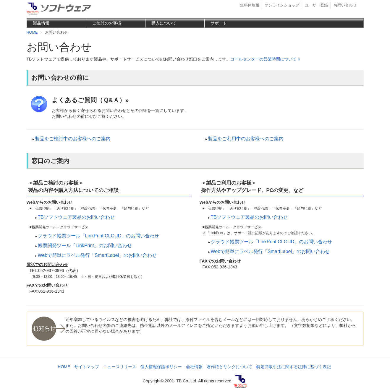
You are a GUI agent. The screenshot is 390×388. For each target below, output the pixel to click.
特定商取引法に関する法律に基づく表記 (293, 366)
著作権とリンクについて (229, 366)
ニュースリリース (119, 366)
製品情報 (41, 23)
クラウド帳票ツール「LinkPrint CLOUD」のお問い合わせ (98, 235)
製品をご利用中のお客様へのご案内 (246, 138)
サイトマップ (86, 366)
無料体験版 (249, 5)
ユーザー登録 (316, 5)
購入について (163, 23)
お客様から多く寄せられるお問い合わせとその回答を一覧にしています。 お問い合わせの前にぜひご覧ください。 (203, 107)
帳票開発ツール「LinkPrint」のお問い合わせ (85, 245)
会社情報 (194, 366)
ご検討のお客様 (106, 23)
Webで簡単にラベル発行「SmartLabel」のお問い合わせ (97, 255)
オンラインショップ (282, 5)
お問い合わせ (345, 5)
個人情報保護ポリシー (161, 366)
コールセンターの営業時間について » (265, 59)
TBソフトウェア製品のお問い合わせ (76, 217)
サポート (219, 23)
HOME (64, 366)
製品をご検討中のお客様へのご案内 (73, 138)
